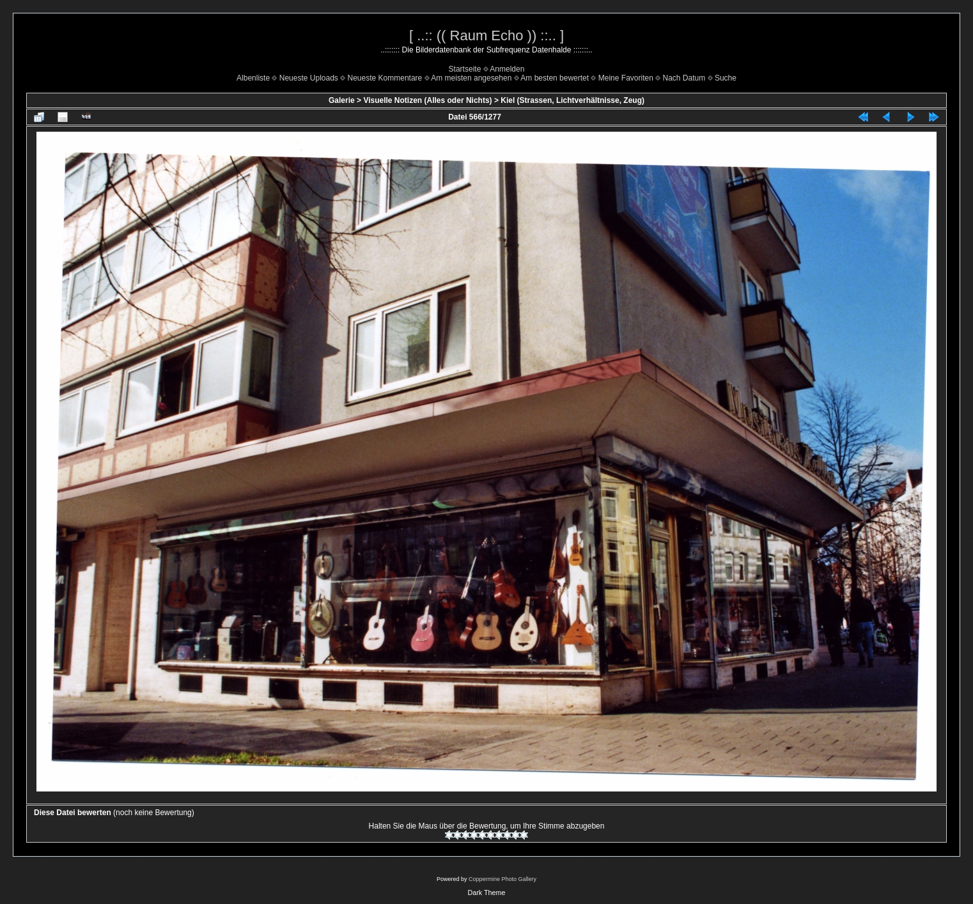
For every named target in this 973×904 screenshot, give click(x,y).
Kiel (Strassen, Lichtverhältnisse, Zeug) (572, 100)
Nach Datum (684, 78)
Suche (725, 78)
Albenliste (253, 78)
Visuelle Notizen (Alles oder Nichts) (427, 100)
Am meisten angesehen (471, 78)
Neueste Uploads (308, 78)
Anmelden (507, 69)
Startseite (465, 69)
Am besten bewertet (554, 78)
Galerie (342, 100)
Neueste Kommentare (385, 78)
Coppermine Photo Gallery (502, 879)
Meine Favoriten (625, 78)
